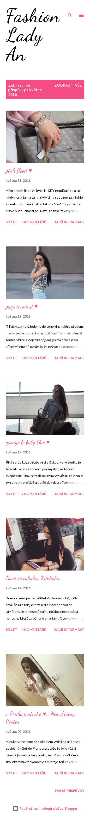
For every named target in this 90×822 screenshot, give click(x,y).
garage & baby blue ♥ (28, 442)
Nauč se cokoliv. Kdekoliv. (33, 578)
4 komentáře (34, 629)
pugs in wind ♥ (22, 306)
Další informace (69, 222)
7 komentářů (34, 494)
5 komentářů (34, 222)
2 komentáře (34, 773)
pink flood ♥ (19, 170)
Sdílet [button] (11, 222)
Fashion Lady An (33, 34)
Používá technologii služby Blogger (45, 808)
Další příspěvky (69, 791)
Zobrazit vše (68, 85)
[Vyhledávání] (70, 9)
